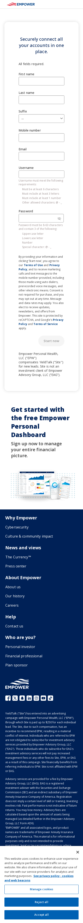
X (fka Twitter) (15, 698)
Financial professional (23, 656)
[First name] (41, 81)
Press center (16, 566)
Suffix (23, 111)
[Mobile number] (41, 137)
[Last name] (41, 99)
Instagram (36, 698)
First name (26, 74)
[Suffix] (41, 118)
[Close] (78, 852)
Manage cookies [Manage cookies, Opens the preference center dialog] (41, 889)
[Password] (41, 218)
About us (13, 586)
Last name (26, 93)
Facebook (8, 698)
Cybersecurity (17, 527)
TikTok (50, 698)
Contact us (14, 626)
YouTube (43, 698)
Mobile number (30, 130)
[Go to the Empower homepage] (17, 684)
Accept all (41, 915)
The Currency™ (18, 557)
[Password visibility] (59, 218)
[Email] (41, 156)
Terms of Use (33, 265)
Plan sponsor (16, 665)
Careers (12, 605)
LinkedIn (29, 698)
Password (26, 211)
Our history (15, 596)
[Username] (41, 174)
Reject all (41, 902)
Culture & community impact (29, 536)
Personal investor (20, 646)
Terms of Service (45, 324)
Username (26, 168)
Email (23, 149)
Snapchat (22, 698)
